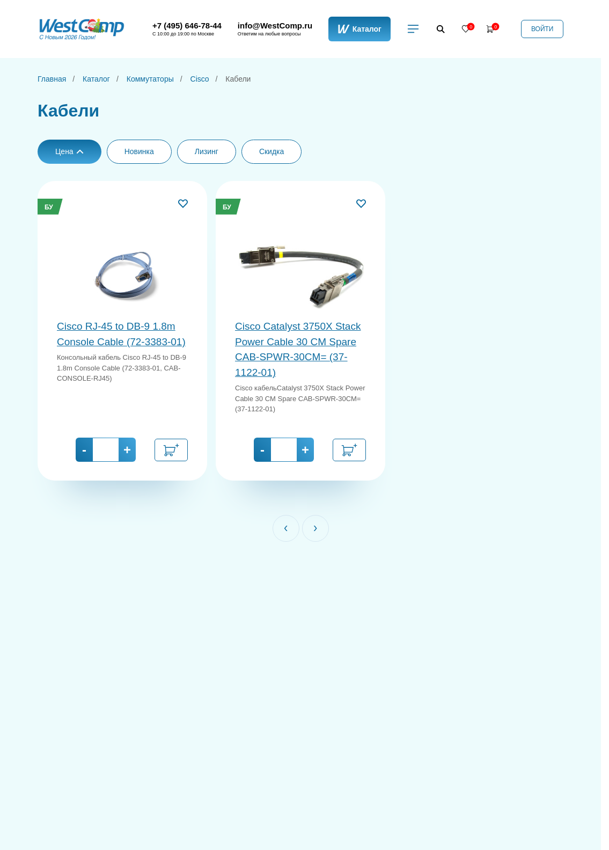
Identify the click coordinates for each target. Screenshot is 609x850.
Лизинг (206, 151)
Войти (542, 29)
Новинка (139, 151)
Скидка (271, 151)
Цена (69, 151)
